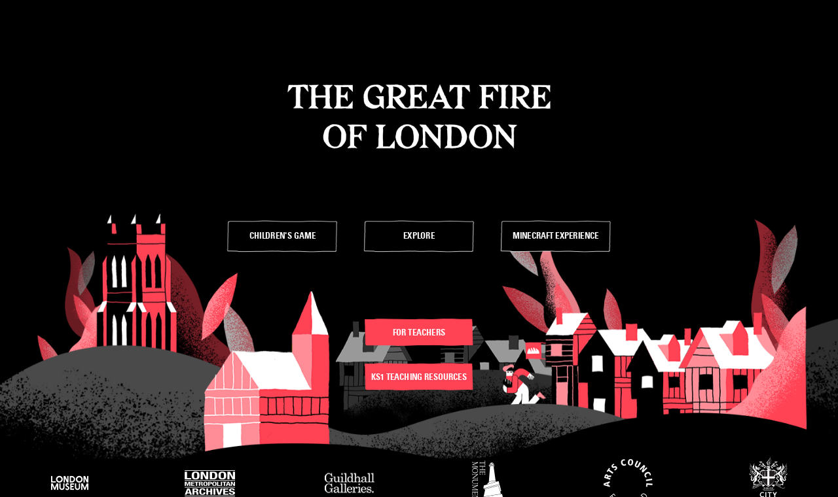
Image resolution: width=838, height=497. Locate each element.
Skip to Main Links (39, 6)
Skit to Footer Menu (244, 6)
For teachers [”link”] (419, 332)
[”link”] (282, 236)
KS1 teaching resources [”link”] (419, 376)
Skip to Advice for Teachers (139, 6)
